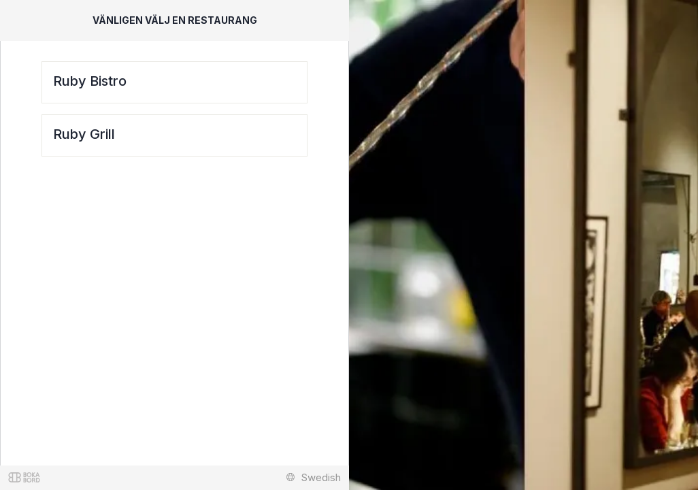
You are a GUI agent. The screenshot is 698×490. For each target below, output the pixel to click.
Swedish (313, 477)
